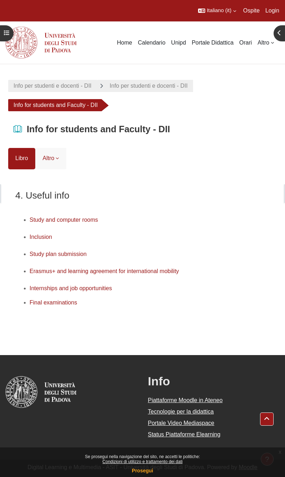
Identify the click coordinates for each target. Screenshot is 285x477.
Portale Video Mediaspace (181, 423)
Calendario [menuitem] (151, 43)
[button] (217, 10)
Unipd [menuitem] (178, 43)
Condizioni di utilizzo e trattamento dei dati (143, 461)
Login (272, 10)
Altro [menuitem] (263, 43)
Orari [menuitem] (245, 43)
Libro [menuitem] (21, 158)
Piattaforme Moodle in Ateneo (185, 400)
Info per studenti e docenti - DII (53, 86)
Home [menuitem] (124, 43)
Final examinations (53, 302)
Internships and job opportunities (71, 288)
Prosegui (142, 470)
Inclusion (41, 237)
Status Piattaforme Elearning (184, 434)
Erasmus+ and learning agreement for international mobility (104, 271)
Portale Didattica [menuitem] (212, 43)
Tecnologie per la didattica (181, 412)
